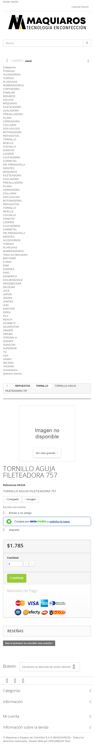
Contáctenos (80, 7)
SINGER (8, 330)
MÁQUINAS (10, 103)
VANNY (7, 359)
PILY (5, 315)
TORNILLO (9, 139)
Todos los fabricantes (15, 254)
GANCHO (8, 150)
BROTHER (9, 258)
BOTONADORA (12, 132)
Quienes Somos (12, 373)
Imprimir (14, 529)
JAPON (7, 294)
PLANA (7, 117)
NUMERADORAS (13, 85)
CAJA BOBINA (11, 157)
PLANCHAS (10, 81)
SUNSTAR (9, 344)
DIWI (6, 265)
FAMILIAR (9, 92)
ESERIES (8, 269)
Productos (9, 70)
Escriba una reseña (14, 507)
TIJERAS (8, 78)
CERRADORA (11, 121)
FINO (6, 272)
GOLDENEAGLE (13, 279)
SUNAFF (8, 341)
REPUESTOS (11, 135)
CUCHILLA (9, 146)
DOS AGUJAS (11, 128)
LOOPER (8, 153)
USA (5, 355)
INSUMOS (9, 96)
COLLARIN (9, 125)
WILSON (8, 362)
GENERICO (10, 276)
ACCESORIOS (12, 74)
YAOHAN (8, 366)
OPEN (6, 312)
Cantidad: (13, 557)
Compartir (12, 499)
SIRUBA (8, 333)
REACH (7, 319)
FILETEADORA (12, 106)
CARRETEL (10, 161)
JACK (6, 290)
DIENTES (8, 168)
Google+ (30, 499)
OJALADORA (11, 110)
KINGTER (9, 308)
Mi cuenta (11, 716)
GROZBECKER (12, 283)
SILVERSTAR (11, 326)
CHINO (7, 261)
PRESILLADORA (13, 114)
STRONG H (10, 337)
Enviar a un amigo (20, 512)
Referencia (9, 485)
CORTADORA (11, 88)
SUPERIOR (10, 348)
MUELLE (8, 143)
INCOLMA (9, 287)
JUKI (6, 305)
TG (5, 351)
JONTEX (8, 301)
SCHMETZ (9, 323)
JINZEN (7, 297)
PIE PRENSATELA (14, 164)
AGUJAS (8, 99)
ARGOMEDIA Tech (59, 741)
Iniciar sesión (10, 1)
